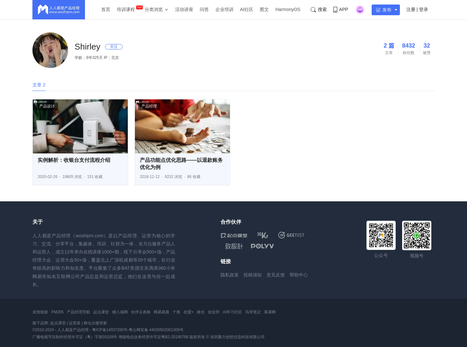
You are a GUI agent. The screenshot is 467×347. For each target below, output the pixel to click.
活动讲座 (184, 9)
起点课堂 (101, 312)
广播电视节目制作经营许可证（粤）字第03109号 (74, 337)
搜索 (319, 9)
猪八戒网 (120, 312)
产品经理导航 (78, 312)
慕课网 (270, 312)
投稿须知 (253, 274)
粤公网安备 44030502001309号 (156, 330)
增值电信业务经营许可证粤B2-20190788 (153, 337)
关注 (114, 46)
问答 (204, 9)
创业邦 (214, 312)
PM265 (57, 312)
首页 (105, 9)
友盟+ (189, 312)
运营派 (74, 323)
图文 (264, 9)
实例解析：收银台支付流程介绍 (74, 160)
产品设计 (47, 106)
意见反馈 (276, 274)
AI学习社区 (232, 312)
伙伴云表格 (140, 312)
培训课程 (126, 9)
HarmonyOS (287, 9)
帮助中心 (299, 274)
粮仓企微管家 (95, 323)
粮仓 (201, 312)
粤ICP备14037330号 (109, 330)
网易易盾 (161, 312)
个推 (176, 312)
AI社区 (246, 9)
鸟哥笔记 (253, 312)
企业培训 (224, 9)
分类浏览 (154, 9)
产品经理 (149, 106)
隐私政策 (230, 274)
